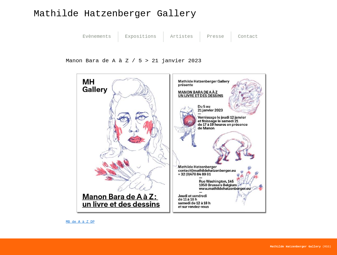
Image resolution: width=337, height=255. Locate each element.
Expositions (140, 36)
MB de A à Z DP (80, 222)
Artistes (181, 36)
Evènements (97, 36)
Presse (215, 36)
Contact (248, 36)
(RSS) (327, 246)
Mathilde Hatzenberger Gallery (115, 13)
